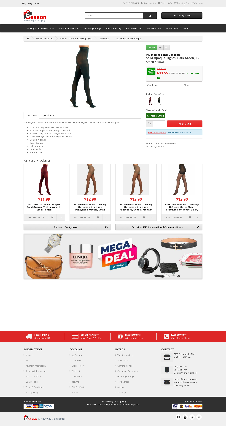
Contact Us (77, 360)
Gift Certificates (79, 387)
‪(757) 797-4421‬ (180, 366)
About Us (30, 355)
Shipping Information (36, 371)
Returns (75, 381)
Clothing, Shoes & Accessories (40, 28)
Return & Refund (33, 376)
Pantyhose (104, 38)
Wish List (76, 371)
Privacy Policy (32, 392)
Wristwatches (172, 28)
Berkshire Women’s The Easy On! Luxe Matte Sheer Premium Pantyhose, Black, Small (182, 208)
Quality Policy (32, 381)
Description (31, 115)
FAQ (27, 360)
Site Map (121, 392)
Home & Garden (134, 28)
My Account (77, 355)
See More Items (166, 227)
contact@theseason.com (185, 379)
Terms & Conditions (35, 387)
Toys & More (123, 381)
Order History (78, 365)
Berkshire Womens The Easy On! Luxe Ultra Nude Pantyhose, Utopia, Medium (136, 207)
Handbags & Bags (92, 28)
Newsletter (77, 376)
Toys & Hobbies (153, 28)
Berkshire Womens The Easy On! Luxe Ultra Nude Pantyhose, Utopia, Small (90, 207)
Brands (75, 392)
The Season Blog (125, 355)
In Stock (151, 47)
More (185, 28)
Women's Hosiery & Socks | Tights (76, 38)
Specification (48, 115)
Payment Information (36, 365)
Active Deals (123, 360)
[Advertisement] (113, 304)
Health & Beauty (113, 28)
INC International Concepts (128, 38)
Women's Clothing (44, 38)
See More (81, 227)
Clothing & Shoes (125, 365)
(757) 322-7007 (180, 369)
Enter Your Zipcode (157, 132)
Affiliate (121, 387)
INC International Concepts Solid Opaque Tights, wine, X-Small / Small (44, 207)
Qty (149, 123)
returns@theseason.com (185, 382)
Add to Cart (185, 123)
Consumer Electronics (69, 28)
